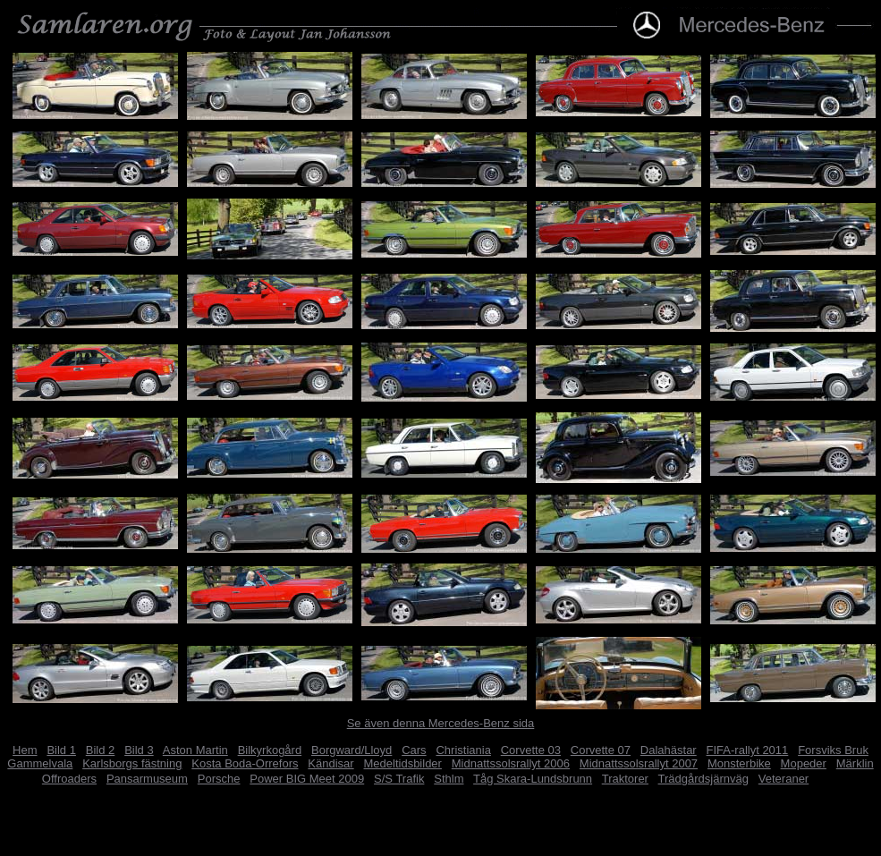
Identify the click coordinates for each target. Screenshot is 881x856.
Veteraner (783, 778)
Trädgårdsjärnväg (703, 778)
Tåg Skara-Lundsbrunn (532, 778)
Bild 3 (139, 750)
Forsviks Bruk (833, 750)
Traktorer (625, 778)
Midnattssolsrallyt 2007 (639, 763)
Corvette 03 (531, 750)
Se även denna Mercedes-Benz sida (441, 723)
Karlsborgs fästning (132, 763)
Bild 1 (61, 750)
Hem (25, 750)
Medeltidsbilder (403, 763)
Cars (414, 750)
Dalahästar (668, 750)
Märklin (855, 763)
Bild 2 (100, 750)
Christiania (463, 750)
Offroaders (69, 778)
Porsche (219, 778)
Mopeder (803, 763)
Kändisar (330, 763)
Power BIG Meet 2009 (307, 778)
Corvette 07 (601, 750)
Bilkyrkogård (270, 750)
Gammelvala (39, 763)
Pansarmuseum (147, 778)
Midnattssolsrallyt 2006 (511, 763)
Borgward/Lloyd (351, 750)
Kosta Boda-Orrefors (244, 763)
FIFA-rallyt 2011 (748, 750)
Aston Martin (195, 750)
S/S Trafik (399, 778)
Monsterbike (739, 763)
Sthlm (448, 778)
